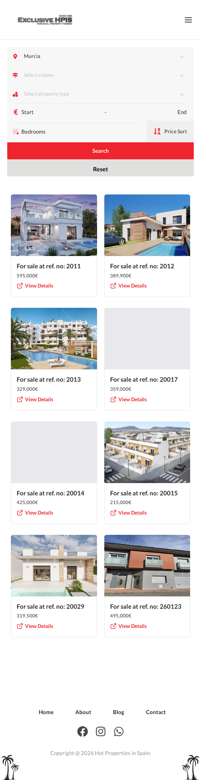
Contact (156, 712)
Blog (118, 712)
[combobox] (101, 75)
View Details (35, 300)
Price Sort (170, 136)
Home (46, 712)
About (83, 712)
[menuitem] (46, 712)
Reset (100, 179)
